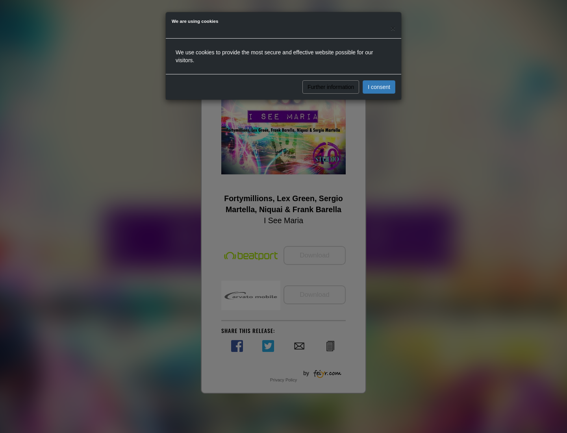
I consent (379, 87)
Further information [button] (331, 87)
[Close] (393, 28)
